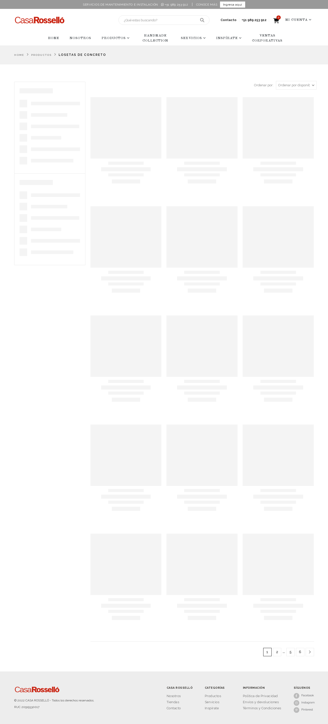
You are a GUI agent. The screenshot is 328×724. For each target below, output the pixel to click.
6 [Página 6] (300, 652)
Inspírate (227, 38)
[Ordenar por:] (296, 85)
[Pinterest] (304, 710)
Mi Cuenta (296, 20)
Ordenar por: (263, 85)
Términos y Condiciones (262, 708)
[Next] (310, 652)
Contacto (229, 20)
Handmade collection (155, 38)
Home (53, 38)
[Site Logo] (39, 20)
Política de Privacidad (260, 696)
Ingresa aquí (232, 4)
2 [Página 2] (277, 652)
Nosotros (80, 38)
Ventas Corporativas (267, 38)
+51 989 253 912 (174, 4)
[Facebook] (304, 696)
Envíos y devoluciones (261, 702)
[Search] (202, 20)
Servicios (191, 38)
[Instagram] (304, 703)
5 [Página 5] (290, 652)
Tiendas (173, 702)
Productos (114, 38)
